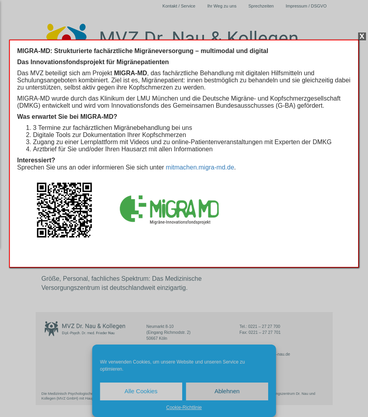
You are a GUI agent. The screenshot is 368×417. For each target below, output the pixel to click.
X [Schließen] (362, 36)
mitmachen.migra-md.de (200, 167)
